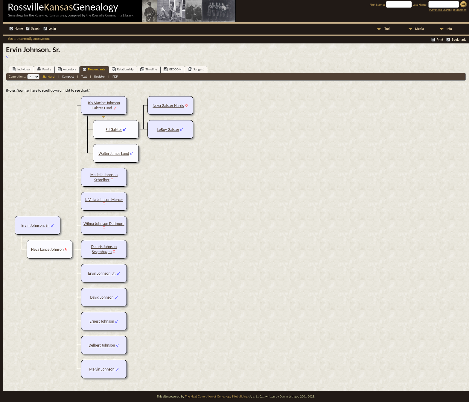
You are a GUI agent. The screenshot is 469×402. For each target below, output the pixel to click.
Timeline (148, 69)
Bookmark (459, 40)
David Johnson (102, 297)
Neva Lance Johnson (47, 249)
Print (440, 40)
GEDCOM (173, 69)
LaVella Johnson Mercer (104, 199)
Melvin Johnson (102, 369)
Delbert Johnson (102, 345)
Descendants (94, 69)
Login (52, 29)
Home (19, 29)
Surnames (460, 10)
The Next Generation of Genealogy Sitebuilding (216, 396)
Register (99, 76)
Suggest (196, 69)
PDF (115, 76)
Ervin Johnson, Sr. (35, 225)
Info (449, 29)
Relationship (123, 69)
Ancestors (67, 69)
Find (387, 29)
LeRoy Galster (168, 129)
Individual (21, 69)
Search (35, 29)
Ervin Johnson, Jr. (101, 273)
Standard (48, 76)
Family (44, 69)
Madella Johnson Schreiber (104, 177)
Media (419, 29)
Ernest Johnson (102, 321)
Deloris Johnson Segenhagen (104, 249)
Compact (68, 76)
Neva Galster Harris (168, 105)
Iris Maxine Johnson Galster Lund (104, 105)
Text (84, 76)
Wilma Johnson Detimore (103, 223)
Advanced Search (440, 10)
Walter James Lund (113, 153)
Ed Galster (114, 129)
